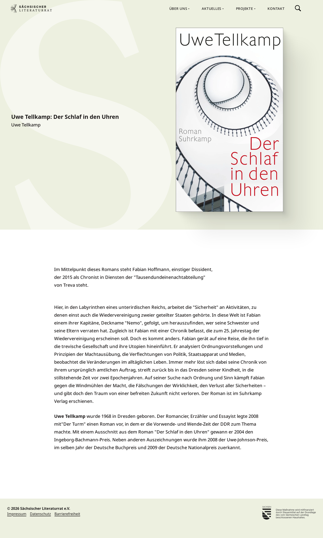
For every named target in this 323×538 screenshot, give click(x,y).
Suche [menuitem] (298, 8)
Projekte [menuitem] (245, 8)
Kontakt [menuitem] (276, 8)
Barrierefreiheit (67, 513)
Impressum (16, 513)
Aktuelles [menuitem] (212, 8)
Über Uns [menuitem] (178, 8)
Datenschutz (40, 513)
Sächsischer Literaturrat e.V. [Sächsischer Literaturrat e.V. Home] (33, 8)
